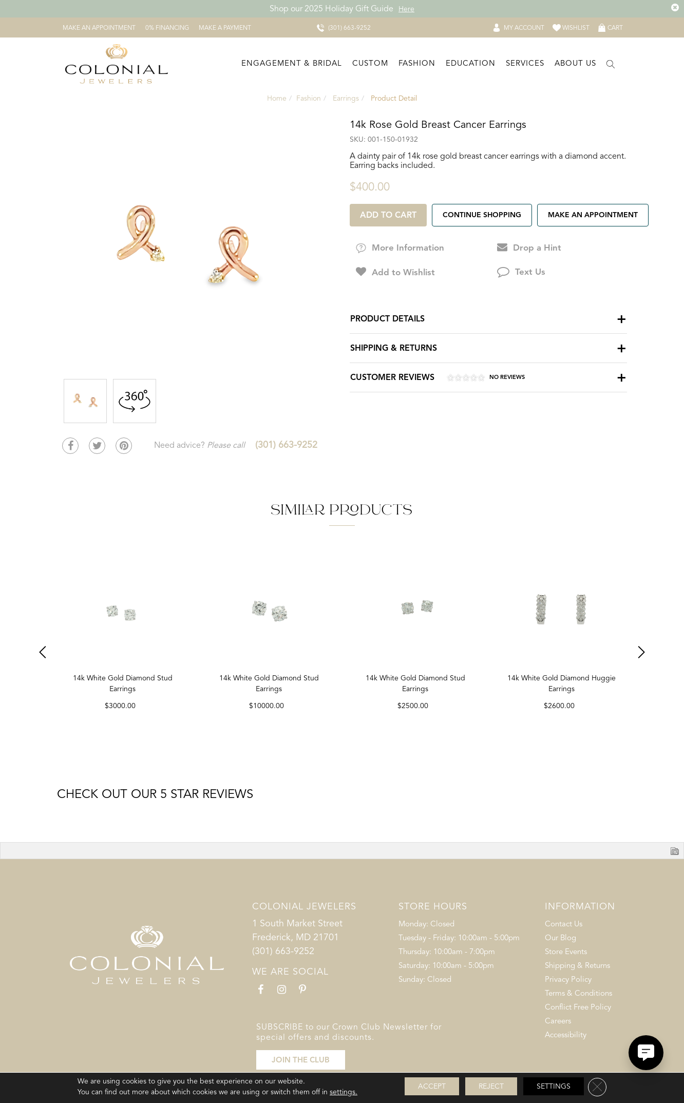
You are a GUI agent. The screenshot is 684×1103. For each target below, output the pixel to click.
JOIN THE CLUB (301, 1059)
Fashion (416, 63)
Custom (370, 63)
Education (471, 63)
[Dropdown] (290, 63)
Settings (554, 1086)
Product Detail (393, 98)
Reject (491, 1086)
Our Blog (560, 937)
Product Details (387, 319)
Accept (432, 1086)
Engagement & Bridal (291, 63)
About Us (575, 63)
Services (525, 63)
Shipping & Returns (393, 348)
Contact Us (563, 923)
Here (406, 9)
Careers (558, 1020)
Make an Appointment (593, 215)
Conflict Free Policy (578, 1007)
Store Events (566, 951)
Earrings (346, 98)
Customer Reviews (437, 378)
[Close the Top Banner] (675, 8)
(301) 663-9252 (286, 444)
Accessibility (565, 1034)
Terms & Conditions (578, 993)
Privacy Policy (568, 979)
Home (277, 98)
